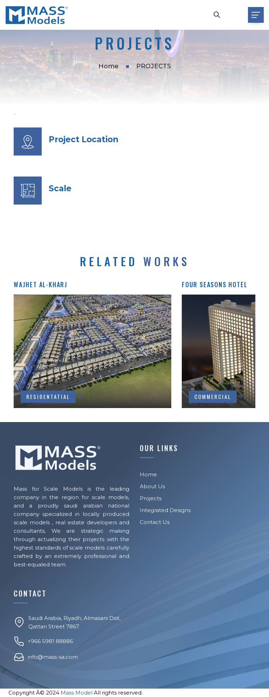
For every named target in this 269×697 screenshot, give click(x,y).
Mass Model (76, 692)
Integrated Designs (165, 510)
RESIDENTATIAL (48, 396)
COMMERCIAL (212, 396)
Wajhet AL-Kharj (41, 284)
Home (108, 66)
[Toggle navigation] (256, 15)
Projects (150, 498)
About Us (152, 486)
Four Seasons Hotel (214, 284)
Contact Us (155, 522)
